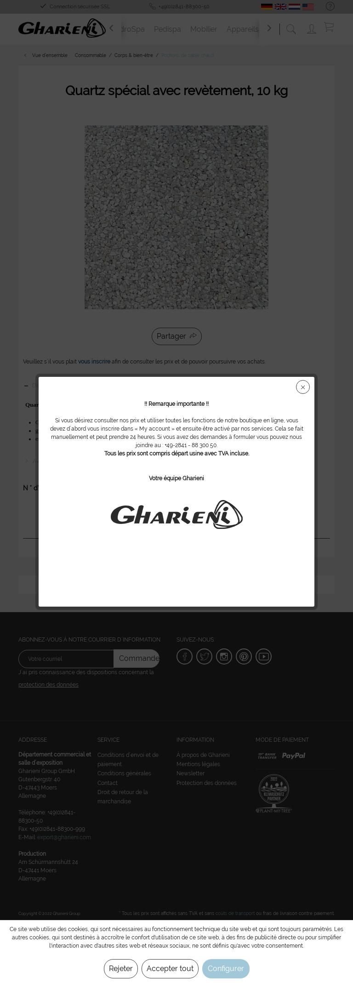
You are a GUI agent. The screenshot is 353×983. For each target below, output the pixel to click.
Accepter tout (170, 968)
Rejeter (121, 968)
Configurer (226, 968)
